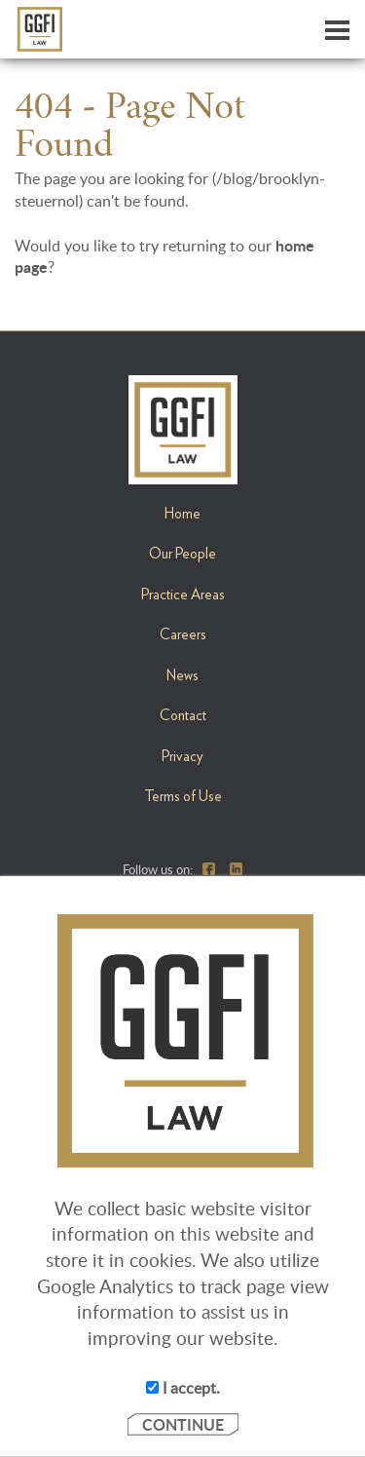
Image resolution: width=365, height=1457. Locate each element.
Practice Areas (183, 594)
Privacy (182, 756)
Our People (182, 553)
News (182, 675)
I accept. (183, 1388)
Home (182, 513)
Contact (183, 715)
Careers (183, 634)
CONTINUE (183, 1424)
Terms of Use (183, 796)
